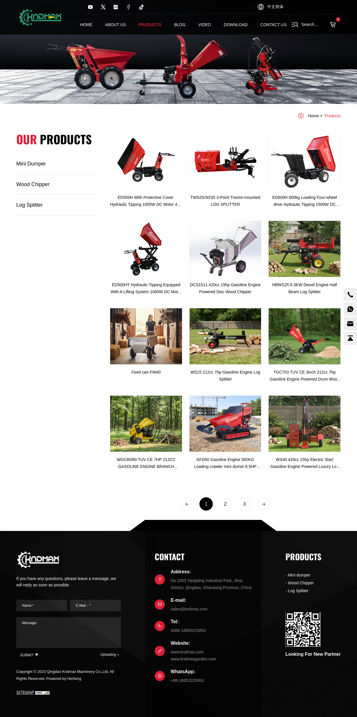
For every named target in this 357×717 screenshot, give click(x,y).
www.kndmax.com (187, 652)
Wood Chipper (33, 184)
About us (115, 24)
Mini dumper (31, 164)
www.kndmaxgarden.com (193, 659)
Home (86, 24)
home (313, 116)
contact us (273, 24)
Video (204, 24)
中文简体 (275, 6)
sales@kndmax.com (189, 609)
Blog (179, 24)
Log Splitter (29, 205)
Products (150, 24)
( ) (334, 24)
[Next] (263, 504)
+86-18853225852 (187, 680)
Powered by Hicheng (63, 678)
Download (236, 24)
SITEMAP (25, 692)
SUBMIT (29, 654)
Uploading (108, 655)
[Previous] (187, 504)
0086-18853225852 (188, 630)
